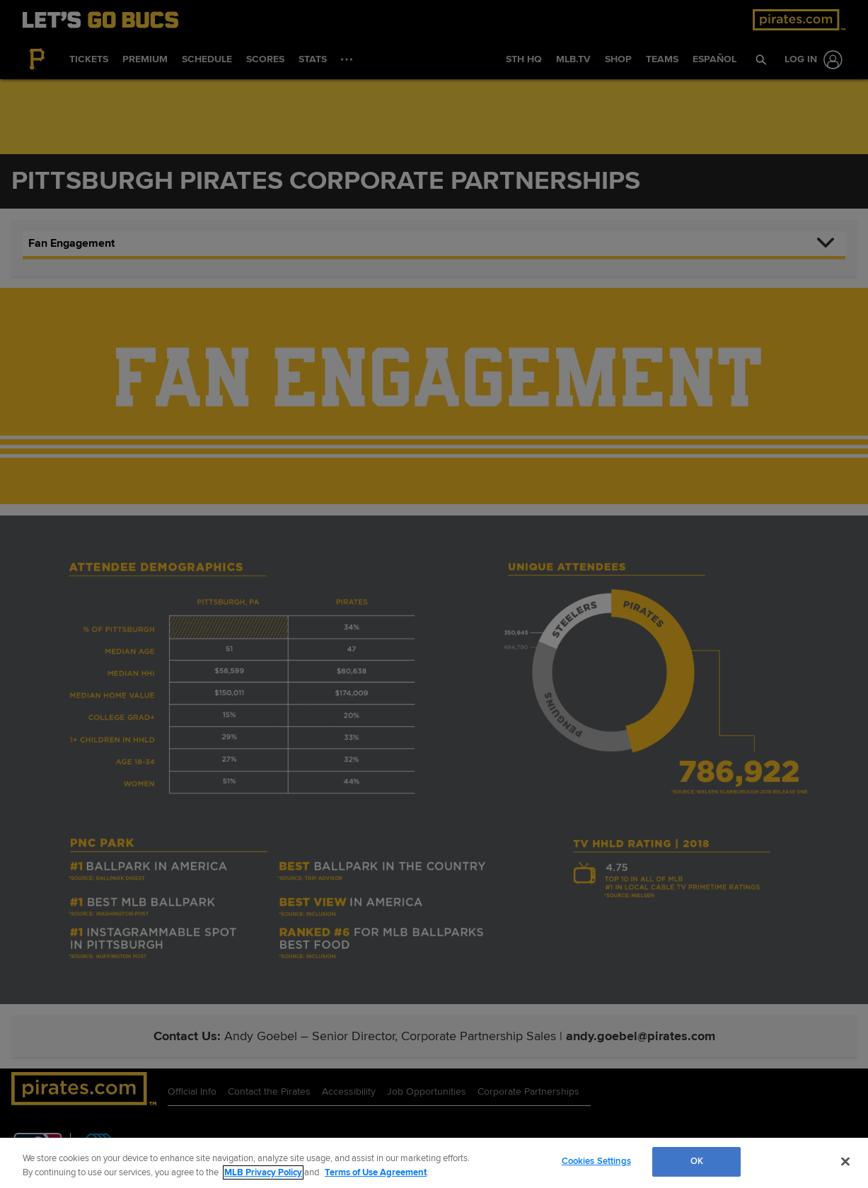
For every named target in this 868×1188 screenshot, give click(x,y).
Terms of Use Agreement (376, 1172)
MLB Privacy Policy (263, 1172)
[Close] (845, 1161)
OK (696, 1161)
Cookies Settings (596, 1161)
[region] (434, 1163)
